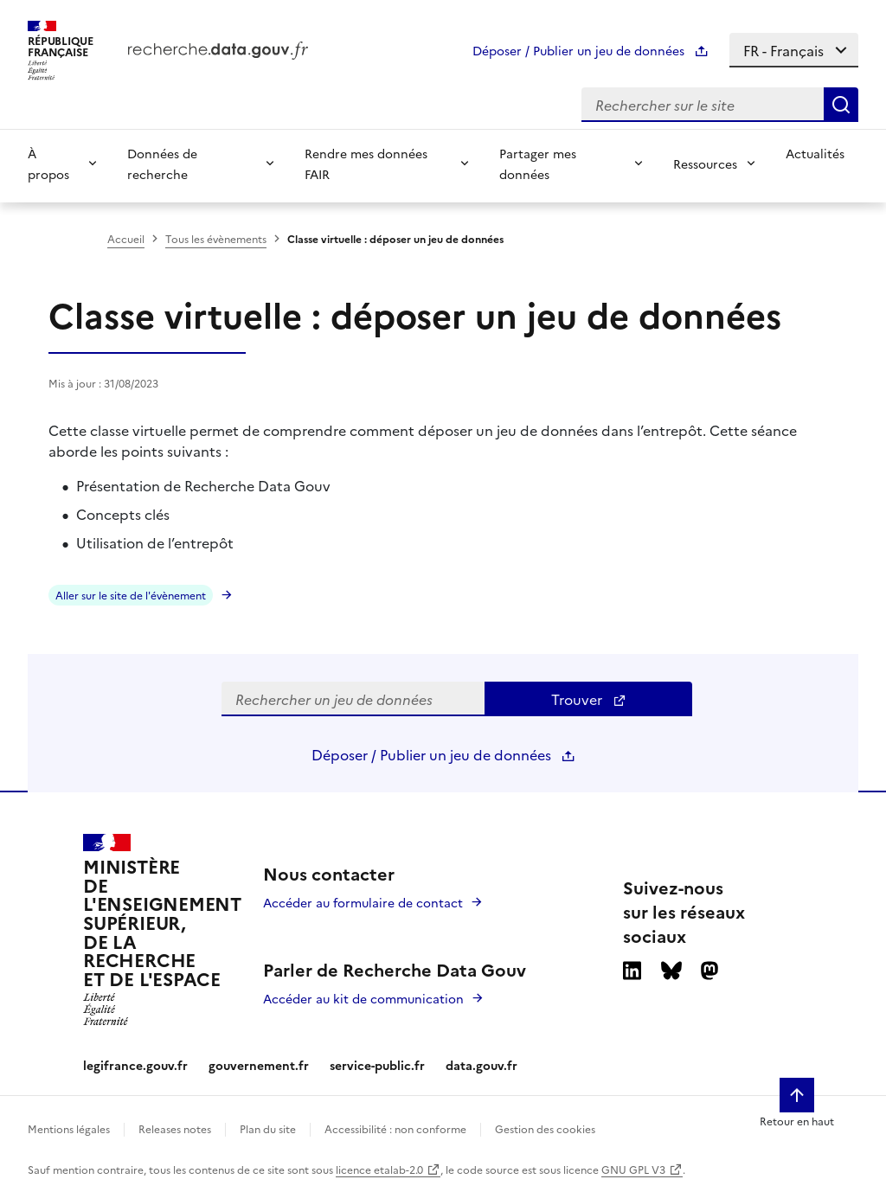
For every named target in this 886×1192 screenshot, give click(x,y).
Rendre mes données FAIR (366, 163)
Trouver (588, 698)
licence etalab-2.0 (379, 1169)
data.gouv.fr (481, 1064)
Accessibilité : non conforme (395, 1128)
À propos (48, 163)
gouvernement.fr (259, 1064)
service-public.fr (377, 1064)
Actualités (815, 153)
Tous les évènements (215, 238)
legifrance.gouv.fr (135, 1064)
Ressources (705, 163)
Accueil (125, 238)
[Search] (841, 104)
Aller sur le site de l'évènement (130, 594)
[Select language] (793, 50)
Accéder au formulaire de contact (363, 902)
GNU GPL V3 (633, 1169)
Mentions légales (69, 1128)
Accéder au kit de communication (363, 998)
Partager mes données (537, 163)
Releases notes (174, 1128)
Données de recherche (162, 163)
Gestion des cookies (545, 1128)
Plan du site (268, 1128)
